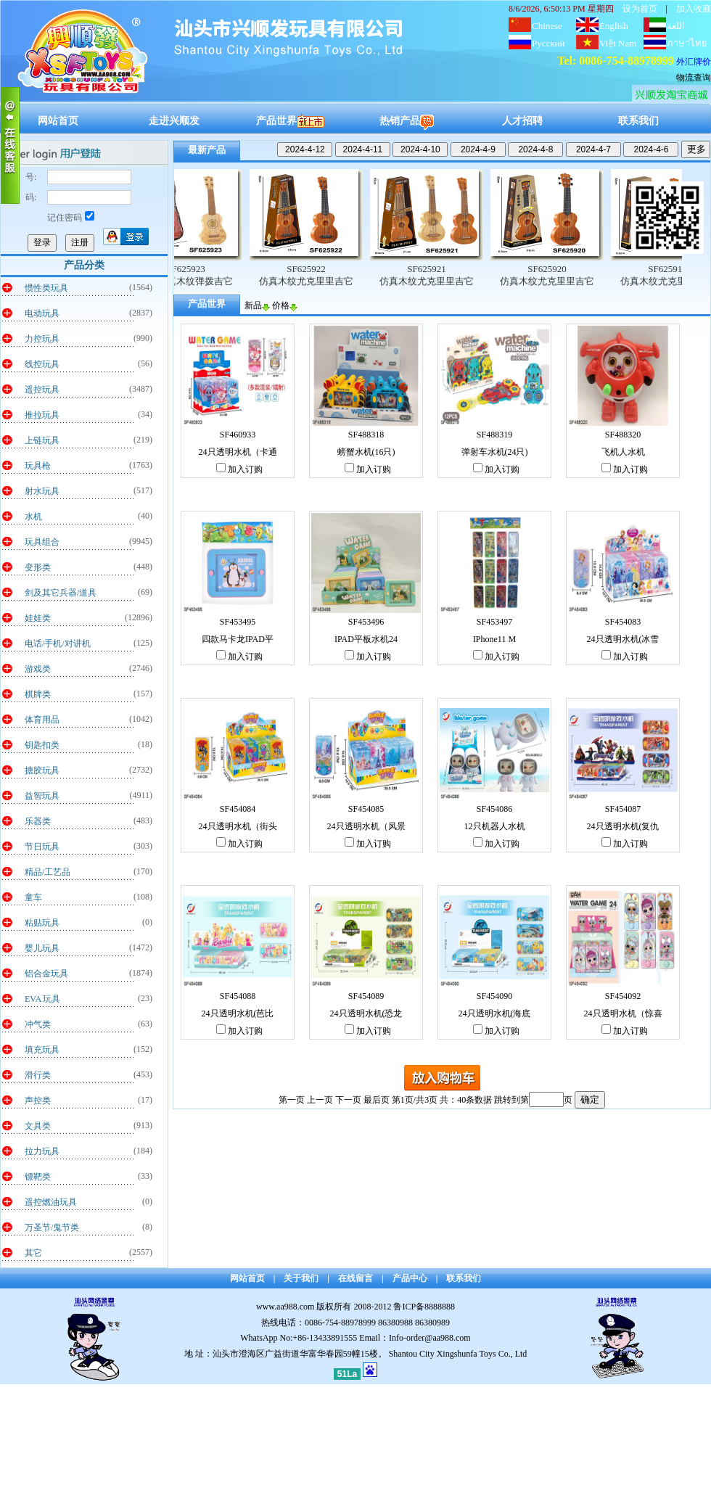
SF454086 (494, 809)
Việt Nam (617, 43)
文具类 (38, 1126)
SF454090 (494, 996)
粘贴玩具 (42, 923)
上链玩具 (42, 440)
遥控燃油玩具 (51, 1202)
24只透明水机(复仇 (623, 826)
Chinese (547, 25)
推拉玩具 (42, 415)
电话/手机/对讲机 (58, 643)
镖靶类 (38, 1177)
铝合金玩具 (46, 974)
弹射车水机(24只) (494, 452)
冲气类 (38, 1024)
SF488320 (623, 434)
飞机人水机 (623, 452)
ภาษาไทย (687, 43)
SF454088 (237, 996)
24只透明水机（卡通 (238, 452)
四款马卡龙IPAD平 (238, 639)
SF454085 (366, 809)
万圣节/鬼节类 (52, 1227)
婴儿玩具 (42, 948)
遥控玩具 (42, 389)
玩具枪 (38, 466)
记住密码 (70, 218)
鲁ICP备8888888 (424, 1306)
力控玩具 (42, 339)
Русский (548, 43)
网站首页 (58, 120)
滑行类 (38, 1075)
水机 (33, 516)
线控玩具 (42, 364)
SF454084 (237, 809)
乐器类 (38, 821)
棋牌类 (38, 694)
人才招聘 (522, 120)
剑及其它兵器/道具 (60, 593)
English (613, 25)
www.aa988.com (285, 1306)
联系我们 (638, 120)
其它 (33, 1253)
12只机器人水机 (494, 826)
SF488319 (494, 434)
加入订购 (239, 469)
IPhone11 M (494, 639)
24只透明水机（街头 (238, 826)
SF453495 (237, 622)
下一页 (348, 1100)
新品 (257, 305)
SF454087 (623, 809)
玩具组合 (42, 542)
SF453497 (494, 622)
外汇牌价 (693, 62)
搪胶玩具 (42, 770)
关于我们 (301, 1278)
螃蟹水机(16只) (366, 452)
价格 (284, 305)
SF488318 (366, 434)
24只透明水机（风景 (366, 826)
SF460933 (237, 434)
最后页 (376, 1100)
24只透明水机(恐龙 (366, 1013)
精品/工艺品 (47, 872)
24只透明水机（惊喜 (623, 1013)
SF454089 (366, 996)
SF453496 (366, 622)
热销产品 (406, 120)
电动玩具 (42, 313)
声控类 (38, 1100)
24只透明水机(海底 (495, 1013)
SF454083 (623, 622)
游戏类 (38, 669)
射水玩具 (42, 491)
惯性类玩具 (46, 288)
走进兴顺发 (174, 120)
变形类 (38, 567)
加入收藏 (693, 9)
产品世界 (290, 120)
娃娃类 (38, 618)
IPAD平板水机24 (366, 639)
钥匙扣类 (42, 745)
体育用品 (42, 720)
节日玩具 (42, 847)
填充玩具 (42, 1050)
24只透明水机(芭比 (238, 1013)
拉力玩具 (42, 1151)
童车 (33, 897)
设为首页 (639, 9)
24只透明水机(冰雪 (623, 639)
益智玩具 (42, 796)
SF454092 (623, 996)
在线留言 (355, 1278)
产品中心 (410, 1278)
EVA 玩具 (42, 999)
